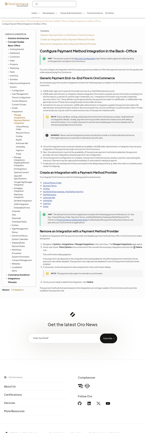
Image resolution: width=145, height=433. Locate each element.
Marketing (13, 68)
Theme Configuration (21, 97)
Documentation (8, 21)
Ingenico (20, 150)
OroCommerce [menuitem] (95, 13)
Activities (13, 79)
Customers (14, 56)
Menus (15, 232)
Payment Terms (23, 132)
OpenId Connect (21, 172)
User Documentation (15, 34)
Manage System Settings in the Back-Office (49, 21)
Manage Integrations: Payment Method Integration (21, 119)
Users (18, 21)
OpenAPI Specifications (20, 177)
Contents (44, 31)
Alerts (14, 270)
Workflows (16, 249)
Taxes (11, 71)
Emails (14, 108)
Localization (16, 267)
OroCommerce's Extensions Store (72, 220)
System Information (21, 256)
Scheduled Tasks (19, 221)
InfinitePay (20, 147)
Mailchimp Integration (19, 195)
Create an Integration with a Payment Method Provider (67, 39)
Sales (11, 60)
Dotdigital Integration (18, 189)
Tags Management (19, 228)
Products (13, 64)
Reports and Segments (19, 83)
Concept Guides (15, 41)
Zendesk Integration (23, 200)
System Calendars (20, 239)
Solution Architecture (17, 38)
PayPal (19, 139)
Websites (15, 263)
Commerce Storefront (18, 274)
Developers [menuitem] (49, 13)
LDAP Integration (21, 204)
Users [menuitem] (34, 13)
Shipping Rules (18, 242)
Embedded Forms (22, 207)
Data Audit (16, 218)
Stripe (18, 154)
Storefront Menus (19, 235)
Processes (16, 253)
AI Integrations (20, 169)
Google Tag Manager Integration (23, 183)
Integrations (17, 111)
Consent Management (22, 260)
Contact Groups (19, 104)
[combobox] (54, 4)
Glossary (12, 282)
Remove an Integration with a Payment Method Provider (68, 43)
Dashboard (14, 53)
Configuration (17, 90)
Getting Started (16, 49)
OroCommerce (16, 377)
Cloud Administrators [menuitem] (71, 13)
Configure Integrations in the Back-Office (83, 21)
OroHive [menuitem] (109, 13)
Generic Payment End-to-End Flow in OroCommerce (67, 35)
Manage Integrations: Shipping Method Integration (21, 161)
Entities (14, 225)
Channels (16, 211)
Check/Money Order (22, 127)
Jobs (14, 214)
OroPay (19, 136)
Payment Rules (18, 246)
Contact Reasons (19, 101)
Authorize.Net (22, 143)
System (12, 87)
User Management (19, 94)
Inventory (13, 75)
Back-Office (26, 21)
